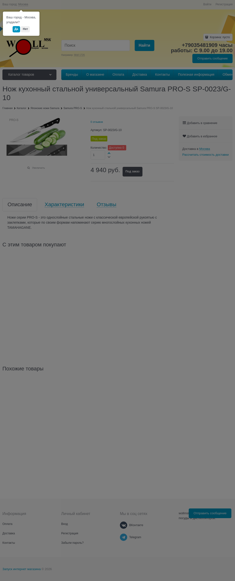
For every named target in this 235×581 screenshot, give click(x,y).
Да (16, 29)
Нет (25, 29)
